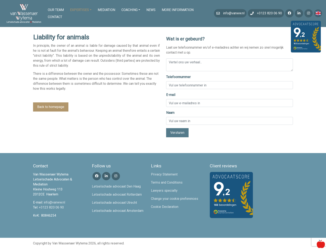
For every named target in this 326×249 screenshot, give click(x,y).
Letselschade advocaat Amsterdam (117, 211)
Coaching (129, 10)
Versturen (177, 133)
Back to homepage (50, 107)
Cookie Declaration (164, 207)
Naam (170, 113)
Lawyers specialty (164, 191)
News (151, 10)
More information (178, 10)
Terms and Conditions (167, 182)
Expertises (79, 10)
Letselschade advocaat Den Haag (116, 186)
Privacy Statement (164, 174)
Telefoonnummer (178, 77)
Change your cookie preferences (174, 199)
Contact (55, 17)
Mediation (106, 10)
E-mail (170, 95)
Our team (56, 10)
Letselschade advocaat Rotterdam (117, 194)
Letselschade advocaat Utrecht (114, 203)
